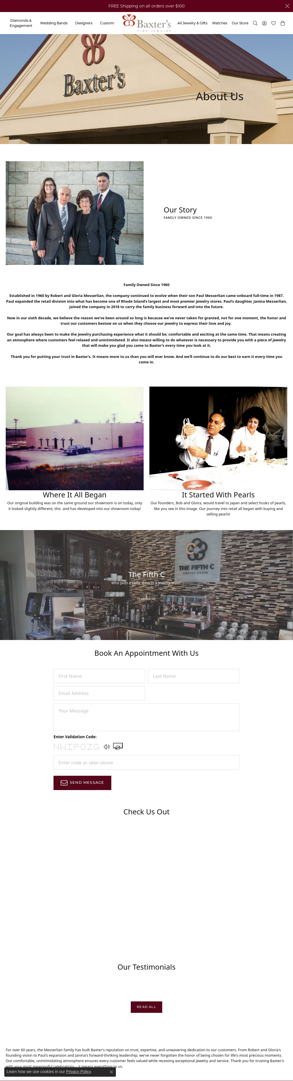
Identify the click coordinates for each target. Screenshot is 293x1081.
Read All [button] (146, 1007)
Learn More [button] (146, 599)
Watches (219, 23)
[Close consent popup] (111, 1072)
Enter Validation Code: (75, 736)
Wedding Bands (54, 23)
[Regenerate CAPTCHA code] (118, 745)
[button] (282, 23)
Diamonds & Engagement (21, 23)
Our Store (240, 23)
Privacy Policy (78, 1071)
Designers (83, 23)
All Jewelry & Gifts (192, 23)
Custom (107, 23)
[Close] (287, 6)
